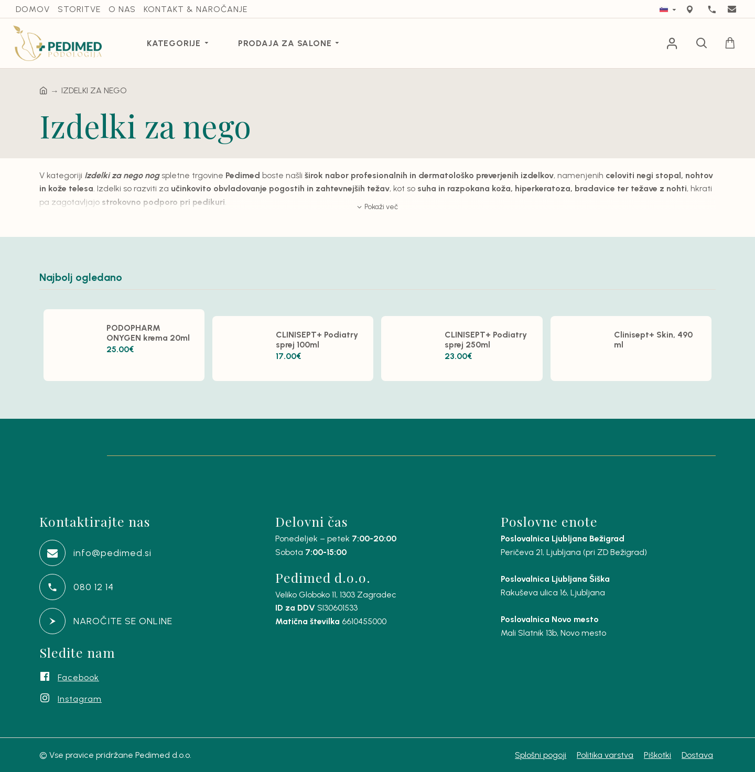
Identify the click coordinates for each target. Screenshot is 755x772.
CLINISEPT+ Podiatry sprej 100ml (317, 340)
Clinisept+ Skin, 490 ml (653, 340)
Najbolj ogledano (80, 277)
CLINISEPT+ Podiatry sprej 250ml (486, 340)
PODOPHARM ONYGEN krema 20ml (148, 333)
